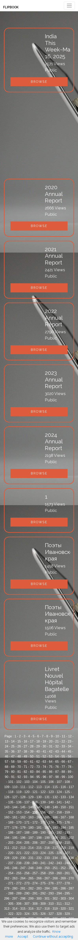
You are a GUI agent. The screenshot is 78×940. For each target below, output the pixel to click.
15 (19, 741)
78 (69, 766)
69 (13, 766)
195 (15, 837)
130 (39, 797)
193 (67, 832)
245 (6, 868)
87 (57, 771)
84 (38, 771)
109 (6, 787)
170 (18, 822)
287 (71, 888)
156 (43, 812)
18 (38, 741)
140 (51, 802)
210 (67, 842)
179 (23, 827)
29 (38, 746)
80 (13, 771)
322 (10, 913)
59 (19, 761)
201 (63, 837)
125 (67, 792)
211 (6, 847)
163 (31, 817)
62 (38, 761)
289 (18, 893)
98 (57, 777)
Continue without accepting (53, 936)
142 (67, 802)
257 (35, 873)
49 (25, 756)
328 (59, 913)
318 (47, 908)
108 (67, 781)
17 (31, 741)
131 (47, 797)
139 (43, 802)
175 (59, 822)
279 (6, 888)
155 (35, 812)
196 (23, 837)
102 (18, 781)
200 (55, 837)
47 (13, 756)
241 (43, 863)
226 (59, 853)
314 (15, 908)
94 (32, 777)
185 (71, 827)
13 (6, 741)
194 (6, 837)
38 (25, 751)
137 (27, 802)
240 (35, 863)
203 (10, 842)
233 (47, 858)
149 (55, 807)
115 (55, 787)
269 (63, 878)
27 (25, 746)
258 (43, 873)
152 (10, 812)
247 (23, 868)
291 (35, 893)
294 (59, 893)
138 (35, 802)
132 (55, 797)
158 (59, 812)
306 (18, 903)
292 (43, 893)
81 (19, 771)
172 (35, 822)
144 (15, 807)
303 (63, 898)
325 (35, 913)
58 (13, 761)
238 (18, 863)
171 (27, 822)
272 (18, 883)
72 (31, 766)
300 (39, 898)
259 (51, 873)
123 (51, 792)
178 (15, 827)
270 (71, 878)
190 (43, 832)
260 (59, 873)
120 (27, 792)
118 (10, 792)
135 (10, 802)
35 (6, 751)
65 (57, 761)
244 (67, 863)
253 (71, 868)
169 (10, 822)
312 (67, 903)
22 (63, 741)
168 (71, 817)
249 (39, 868)
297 (15, 898)
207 (43, 842)
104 (35, 781)
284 (47, 888)
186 (10, 832)
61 (31, 761)
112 (31, 787)
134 (71, 797)
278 (67, 883)
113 (39, 787)
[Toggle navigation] (69, 6)
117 (71, 787)
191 (51, 832)
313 (6, 908)
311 (59, 903)
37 (19, 751)
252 (63, 868)
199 (47, 837)
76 (57, 766)
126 (6, 797)
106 (51, 781)
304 (71, 898)
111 (23, 787)
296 (6, 898)
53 (50, 756)
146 (31, 807)
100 (70, 777)
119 (18, 792)
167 (63, 817)
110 (15, 787)
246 (15, 868)
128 (23, 797)
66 (63, 761)
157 (51, 812)
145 (23, 807)
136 (18, 802)
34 (69, 746)
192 (59, 832)
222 (27, 853)
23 (69, 741)
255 (18, 873)
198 (39, 837)
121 (35, 792)
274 (35, 883)
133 (63, 797)
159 (67, 812)
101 (10, 781)
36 (13, 751)
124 (59, 792)
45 (69, 751)
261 (67, 873)
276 (51, 883)
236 (71, 858)
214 (31, 847)
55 (63, 756)
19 (44, 741)
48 (19, 756)
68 (6, 766)
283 (39, 888)
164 (39, 817)
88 (63, 771)
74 (44, 766)
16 (25, 741)
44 (63, 751)
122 (43, 792)
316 (31, 908)
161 (15, 817)
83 (31, 771)
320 (63, 908)
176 (67, 822)
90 (6, 777)
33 (63, 746)
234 (55, 858)
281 (23, 888)
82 (25, 771)
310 (51, 903)
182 (47, 827)
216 (47, 847)
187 (18, 832)
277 (59, 883)
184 (63, 827)
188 (27, 832)
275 (43, 883)
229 (15, 858)
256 (27, 873)
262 (6, 878)
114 (47, 787)
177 (6, 827)
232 (39, 858)
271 (10, 883)
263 (15, 878)
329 (67, 913)
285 (55, 888)
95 (38, 777)
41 (44, 751)
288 (10, 893)
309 (43, 903)
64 (50, 761)
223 (35, 853)
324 (27, 913)
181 (39, 827)
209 (59, 842)
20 (50, 741)
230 (23, 858)
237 (10, 863)
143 (6, 807)
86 (50, 771)
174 (51, 822)
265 (31, 878)
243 (59, 863)
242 (51, 863)
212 (15, 847)
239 (27, 863)
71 (25, 766)
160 (6, 817)
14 (13, 741)
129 (31, 797)
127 (15, 797)
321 (71, 908)
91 (13, 777)
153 (18, 812)
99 (63, 777)
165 (47, 817)
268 (55, 878)
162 (23, 817)
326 (43, 913)
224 (43, 853)
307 (27, 903)
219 (71, 847)
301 (47, 898)
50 (31, 756)
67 (69, 761)
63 (44, 761)
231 (31, 858)
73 (38, 766)
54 (57, 756)
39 (31, 751)
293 (51, 893)
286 (63, 888)
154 (27, 812)
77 (63, 766)
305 (10, 903)
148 (47, 807)
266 (39, 878)
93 (25, 777)
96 (44, 777)
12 (70, 736)
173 (43, 822)
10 (57, 736)
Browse (39, 82)
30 (44, 746)
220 (10, 853)
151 (71, 807)
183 (55, 827)
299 (31, 898)
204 (18, 842)
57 (6, 761)
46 (6, 756)
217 (55, 847)
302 (55, 898)
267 (47, 878)
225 (51, 853)
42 (50, 751)
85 (44, 771)
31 (50, 746)
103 (27, 781)
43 (57, 751)
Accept (23, 936)
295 (67, 893)
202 (71, 837)
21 (57, 741)
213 (23, 847)
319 (55, 908)
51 (38, 756)
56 (69, 756)
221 (18, 853)
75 (50, 766)
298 (23, 898)
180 (31, 827)
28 (31, 746)
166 (55, 817)
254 (10, 873)
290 (27, 893)
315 (23, 908)
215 (39, 847)
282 (31, 888)
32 (57, 746)
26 (19, 746)
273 (27, 883)
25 (13, 746)
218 (63, 847)
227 (67, 853)
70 (19, 766)
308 (35, 903)
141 (59, 802)
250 (47, 868)
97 (51, 777)
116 (63, 787)
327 (51, 913)
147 (39, 807)
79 (6, 771)
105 (43, 781)
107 (59, 781)
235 (63, 858)
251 (55, 868)
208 (51, 842)
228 (6, 858)
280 (15, 888)
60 (25, 761)
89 (69, 771)
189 (35, 832)
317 (39, 908)
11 (63, 736)
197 (31, 837)
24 (6, 746)
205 (27, 842)
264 (23, 878)
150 (63, 807)
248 (31, 868)
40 (38, 751)
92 (19, 777)
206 (35, 842)
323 (18, 913)
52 (44, 756)
